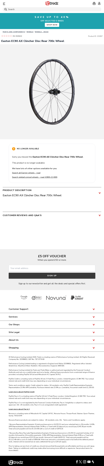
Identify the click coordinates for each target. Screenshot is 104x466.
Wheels (30, 32)
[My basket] (94, 3)
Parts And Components (14, 32)
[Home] (52, 3)
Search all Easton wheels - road (26, 173)
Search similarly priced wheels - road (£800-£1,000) (34, 177)
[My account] (99, 3)
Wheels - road (41, 32)
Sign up (52, 275)
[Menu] (19, 3)
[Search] (52, 9)
